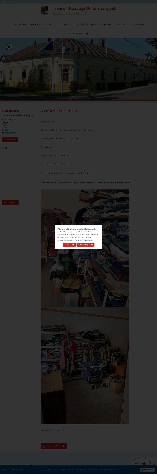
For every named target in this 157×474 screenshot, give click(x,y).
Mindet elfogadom (85, 245)
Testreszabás (69, 245)
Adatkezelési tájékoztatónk (83, 240)
